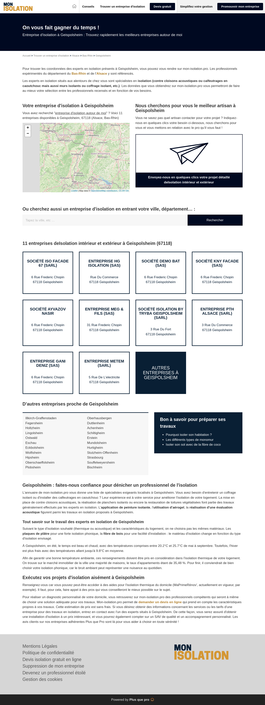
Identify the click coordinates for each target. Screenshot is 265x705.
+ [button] (27, 128)
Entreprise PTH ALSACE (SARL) (217, 311)
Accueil (27, 55)
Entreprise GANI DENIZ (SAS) (47, 363)
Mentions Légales (40, 646)
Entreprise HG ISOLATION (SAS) (104, 263)
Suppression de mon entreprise (53, 666)
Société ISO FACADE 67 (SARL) (48, 263)
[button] (88, 6)
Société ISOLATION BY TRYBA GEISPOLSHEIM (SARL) (160, 313)
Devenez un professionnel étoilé (54, 672)
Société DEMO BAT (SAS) (160, 263)
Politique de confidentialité (48, 652)
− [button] (27, 134)
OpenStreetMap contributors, (105, 191)
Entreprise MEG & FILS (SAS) (104, 311)
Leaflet (74, 191)
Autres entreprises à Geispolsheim (161, 372)
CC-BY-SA (124, 191)
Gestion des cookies (43, 679)
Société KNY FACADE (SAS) (217, 263)
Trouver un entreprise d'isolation (51, 55)
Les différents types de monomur (189, 440)
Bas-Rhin (87, 55)
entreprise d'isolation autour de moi (80, 113)
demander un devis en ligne (160, 602)
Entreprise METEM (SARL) (104, 363)
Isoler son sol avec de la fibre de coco (193, 444)
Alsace (76, 55)
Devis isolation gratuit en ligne (52, 659)
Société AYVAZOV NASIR (48, 311)
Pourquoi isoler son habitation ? (189, 435)
